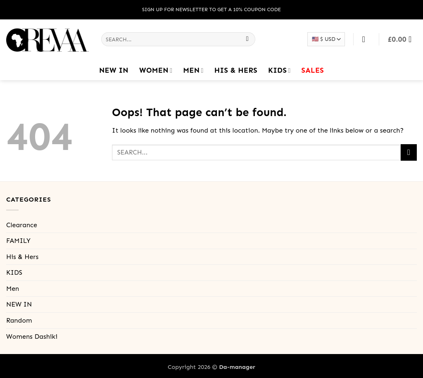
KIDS (279, 70)
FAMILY (18, 241)
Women (155, 70)
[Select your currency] (326, 39)
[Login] (366, 39)
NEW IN (113, 70)
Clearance (21, 225)
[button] (402, 39)
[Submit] (247, 39)
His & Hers (235, 70)
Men (193, 70)
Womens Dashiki (31, 336)
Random (19, 320)
